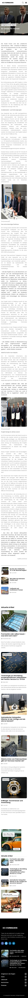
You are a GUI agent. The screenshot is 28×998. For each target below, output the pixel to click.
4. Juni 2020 (13, 582)
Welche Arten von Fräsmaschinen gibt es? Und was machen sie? (14, 760)
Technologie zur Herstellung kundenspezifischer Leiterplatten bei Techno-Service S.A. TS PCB (13, 677)
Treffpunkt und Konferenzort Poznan (16, 589)
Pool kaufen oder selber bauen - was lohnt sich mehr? (13, 635)
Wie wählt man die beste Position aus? (17, 579)
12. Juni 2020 (13, 572)
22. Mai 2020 (13, 592)
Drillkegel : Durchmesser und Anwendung (12, 802)
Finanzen (14, 985)
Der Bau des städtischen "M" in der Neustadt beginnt (18, 569)
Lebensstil (6, 613)
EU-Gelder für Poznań (10, 28)
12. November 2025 (6, 638)
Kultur (14, 977)
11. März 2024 (4, 682)
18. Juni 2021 (4, 805)
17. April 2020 (4, 32)
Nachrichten (14, 982)
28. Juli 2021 (4, 723)
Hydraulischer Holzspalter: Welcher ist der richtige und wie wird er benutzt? (13, 719)
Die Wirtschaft (7, 654)
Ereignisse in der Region (9, 25)
